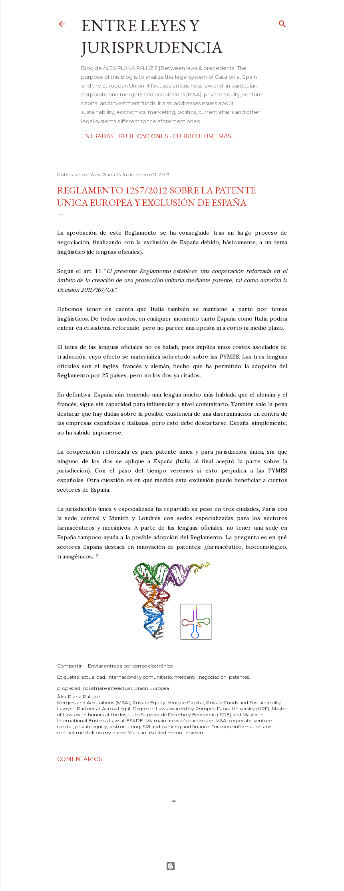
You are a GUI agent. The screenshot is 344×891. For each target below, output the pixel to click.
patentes (239, 677)
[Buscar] (282, 22)
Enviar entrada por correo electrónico (130, 666)
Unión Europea (151, 688)
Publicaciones (143, 136)
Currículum (193, 136)
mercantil (185, 677)
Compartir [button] (69, 666)
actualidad (93, 677)
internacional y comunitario (139, 677)
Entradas (97, 136)
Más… (226, 136)
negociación (213, 677)
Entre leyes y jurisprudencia (152, 36)
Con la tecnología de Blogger (170, 866)
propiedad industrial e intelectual (94, 688)
